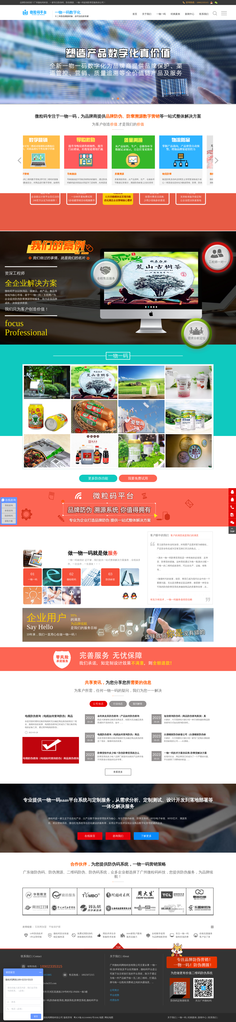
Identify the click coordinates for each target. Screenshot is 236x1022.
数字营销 (32, 174)
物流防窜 (175, 174)
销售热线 (32, 966)
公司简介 (114, 990)
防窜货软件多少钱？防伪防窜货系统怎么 (118, 753)
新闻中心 (189, 14)
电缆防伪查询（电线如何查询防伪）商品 (49, 716)
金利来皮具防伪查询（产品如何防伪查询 (118, 716)
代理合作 (114, 1000)
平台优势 (114, 995)
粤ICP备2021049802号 (84, 1017)
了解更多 (146, 836)
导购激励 (80, 174)
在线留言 (90, 836)
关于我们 (146, 14)
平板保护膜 (54, 927)
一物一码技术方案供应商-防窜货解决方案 (185, 753)
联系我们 (204, 14)
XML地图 (99, 1017)
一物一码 (161, 14)
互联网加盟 (41, 927)
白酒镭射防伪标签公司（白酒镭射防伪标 (185, 734)
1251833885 (46, 975)
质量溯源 (127, 174)
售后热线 (73, 975)
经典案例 (175, 14)
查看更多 (118, 772)
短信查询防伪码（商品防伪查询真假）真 (185, 716)
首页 (134, 14)
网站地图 (109, 1017)
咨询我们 (118, 836)
